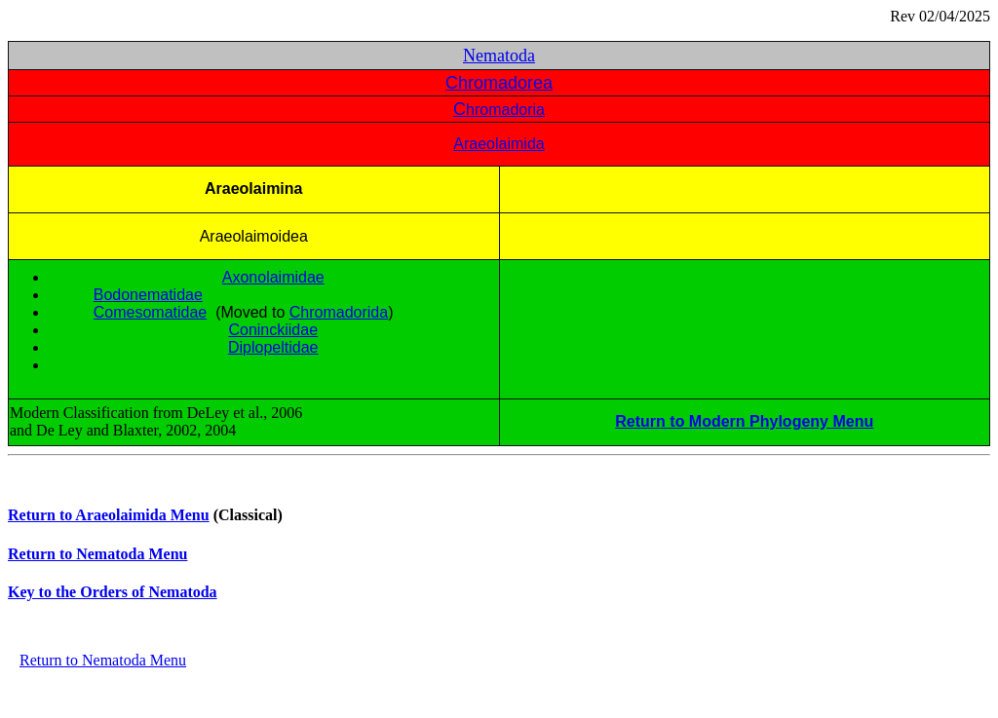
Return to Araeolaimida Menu (109, 515)
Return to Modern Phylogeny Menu (744, 421)
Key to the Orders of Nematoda (112, 592)
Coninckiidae (273, 329)
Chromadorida (338, 312)
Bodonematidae (148, 294)
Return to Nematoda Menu (97, 554)
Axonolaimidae (273, 277)
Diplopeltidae (273, 347)
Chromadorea (499, 83)
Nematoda (499, 55)
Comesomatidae (151, 312)
